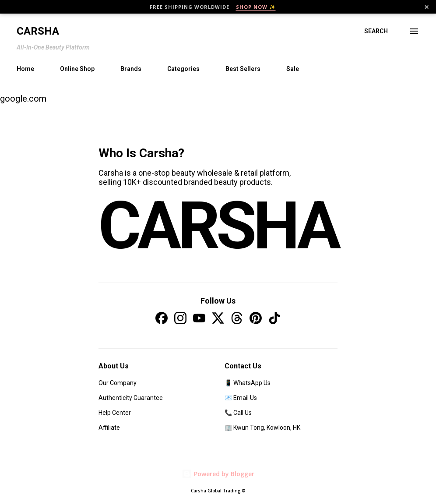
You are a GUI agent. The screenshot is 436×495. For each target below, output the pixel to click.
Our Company (117, 382)
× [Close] (426, 7)
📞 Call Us (238, 412)
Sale (292, 68)
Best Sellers (242, 68)
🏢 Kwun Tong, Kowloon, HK (262, 427)
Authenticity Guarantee (130, 397)
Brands (130, 68)
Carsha (38, 31)
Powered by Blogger (218, 474)
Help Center (114, 412)
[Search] (376, 31)
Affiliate (109, 427)
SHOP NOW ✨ (256, 7)
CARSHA (218, 225)
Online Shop (77, 68)
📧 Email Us (241, 397)
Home (25, 68)
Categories (183, 68)
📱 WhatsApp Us (248, 382)
